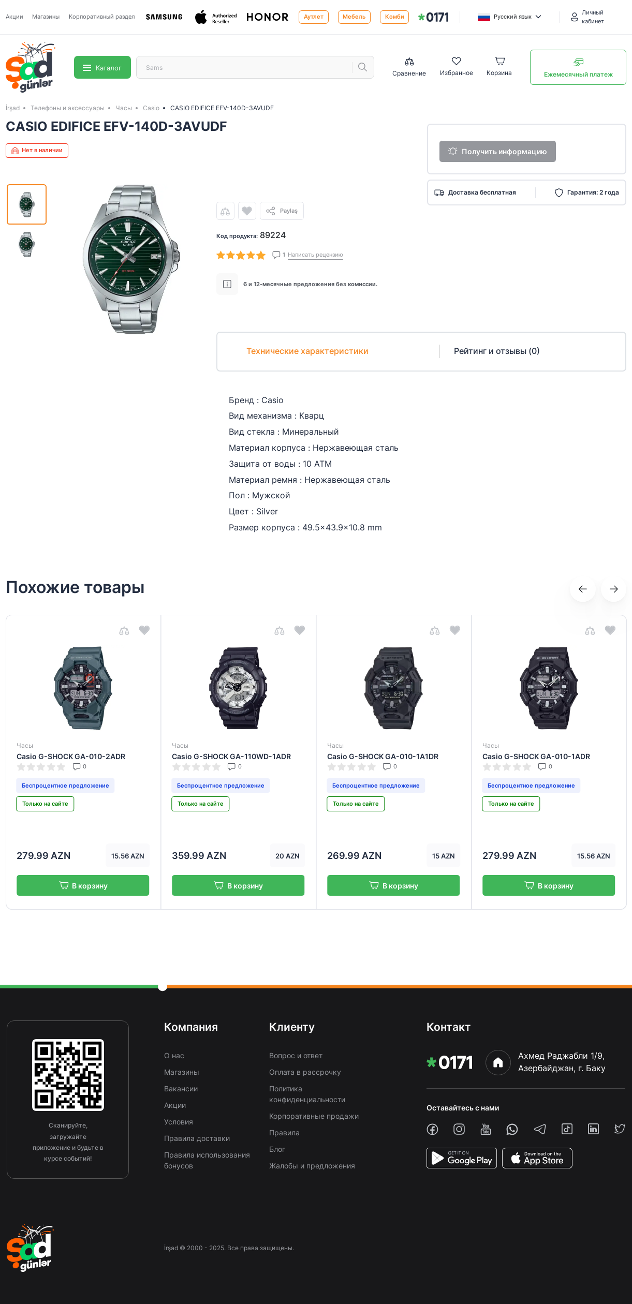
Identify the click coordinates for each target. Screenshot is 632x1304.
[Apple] (216, 17)
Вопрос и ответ (295, 1055)
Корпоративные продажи (314, 1116)
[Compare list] (409, 67)
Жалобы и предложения (312, 1165)
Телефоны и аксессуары (68, 108)
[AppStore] (537, 1158)
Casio (151, 108)
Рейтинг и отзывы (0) (497, 351)
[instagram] (459, 1129)
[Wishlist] (456, 67)
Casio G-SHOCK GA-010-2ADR (71, 756)
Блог (277, 1149)
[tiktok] (567, 1128)
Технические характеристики (307, 351)
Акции (14, 16)
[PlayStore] (462, 1158)
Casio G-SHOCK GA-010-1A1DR (382, 756)
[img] (433, 17)
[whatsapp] (512, 1129)
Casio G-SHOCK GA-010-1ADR (536, 756)
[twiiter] (619, 1128)
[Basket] (499, 67)
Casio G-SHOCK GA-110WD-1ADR (231, 756)
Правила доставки (197, 1138)
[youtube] (485, 1129)
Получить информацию (497, 151)
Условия (178, 1121)
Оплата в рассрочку (305, 1072)
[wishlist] (247, 211)
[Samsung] (164, 17)
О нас (174, 1055)
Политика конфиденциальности (307, 1094)
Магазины (46, 16)
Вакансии (181, 1088)
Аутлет (314, 16)
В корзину (83, 885)
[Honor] (268, 17)
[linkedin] (593, 1128)
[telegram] (540, 1129)
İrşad (13, 108)
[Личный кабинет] (599, 17)
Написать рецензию (315, 254)
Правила (284, 1132)
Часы (123, 108)
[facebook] (432, 1129)
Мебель (354, 16)
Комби (394, 16)
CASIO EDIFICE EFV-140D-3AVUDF (222, 108)
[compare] (225, 211)
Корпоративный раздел (102, 16)
